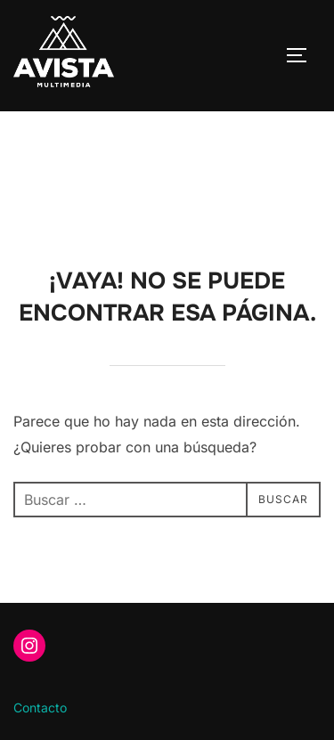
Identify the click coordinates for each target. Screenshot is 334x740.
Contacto (40, 707)
